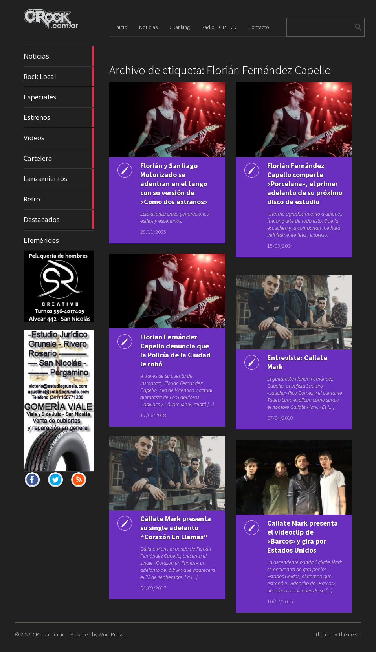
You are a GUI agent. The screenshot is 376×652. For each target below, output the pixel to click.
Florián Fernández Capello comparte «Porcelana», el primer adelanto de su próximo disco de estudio (304, 183)
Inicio (121, 27)
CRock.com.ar (48, 634)
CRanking (179, 27)
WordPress (111, 634)
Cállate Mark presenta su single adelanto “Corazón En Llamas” (175, 527)
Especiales (59, 97)
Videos (59, 138)
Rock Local (59, 76)
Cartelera (59, 158)
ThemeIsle (349, 634)
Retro (59, 199)
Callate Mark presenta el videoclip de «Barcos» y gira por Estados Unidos (302, 536)
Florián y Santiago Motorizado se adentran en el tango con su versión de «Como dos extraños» (173, 183)
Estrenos (59, 117)
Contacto (258, 27)
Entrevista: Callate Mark (297, 362)
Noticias (59, 56)
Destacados (59, 219)
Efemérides (41, 240)
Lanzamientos (59, 179)
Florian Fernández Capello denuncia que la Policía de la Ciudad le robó (175, 350)
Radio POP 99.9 (219, 27)
